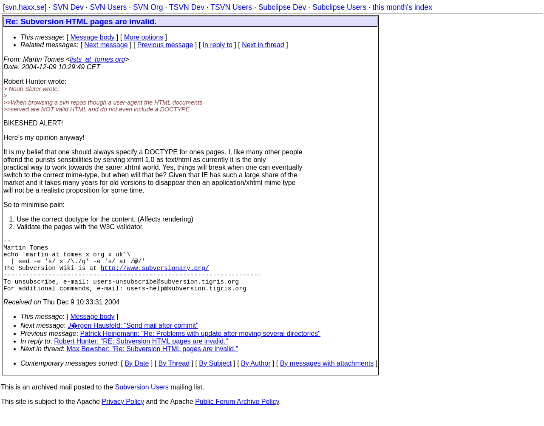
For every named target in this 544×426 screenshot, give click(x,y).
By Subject (215, 377)
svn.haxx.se (25, 7)
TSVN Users (231, 7)
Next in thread (263, 44)
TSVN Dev (186, 7)
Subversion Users (142, 400)
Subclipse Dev (282, 7)
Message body (92, 37)
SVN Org (148, 7)
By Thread (174, 377)
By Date (137, 377)
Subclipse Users (339, 7)
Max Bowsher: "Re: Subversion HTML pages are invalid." (152, 362)
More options (144, 37)
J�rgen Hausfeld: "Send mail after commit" (133, 339)
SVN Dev (68, 7)
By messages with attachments (327, 377)
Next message (106, 44)
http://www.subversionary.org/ (155, 276)
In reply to (217, 44)
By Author (255, 377)
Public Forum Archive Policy (237, 415)
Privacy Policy (123, 415)
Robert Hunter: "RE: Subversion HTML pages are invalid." (141, 354)
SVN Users (108, 7)
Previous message (165, 44)
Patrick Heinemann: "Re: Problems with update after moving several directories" (200, 347)
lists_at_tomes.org (97, 59)
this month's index (402, 7)
